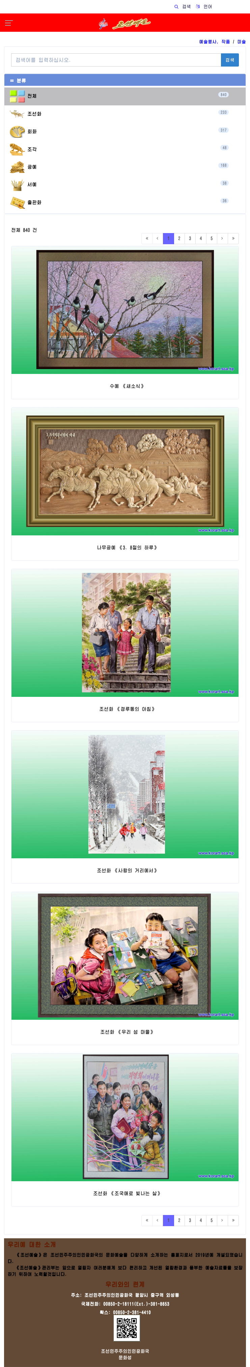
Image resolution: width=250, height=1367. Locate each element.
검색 (229, 59)
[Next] (222, 238)
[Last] (233, 238)
